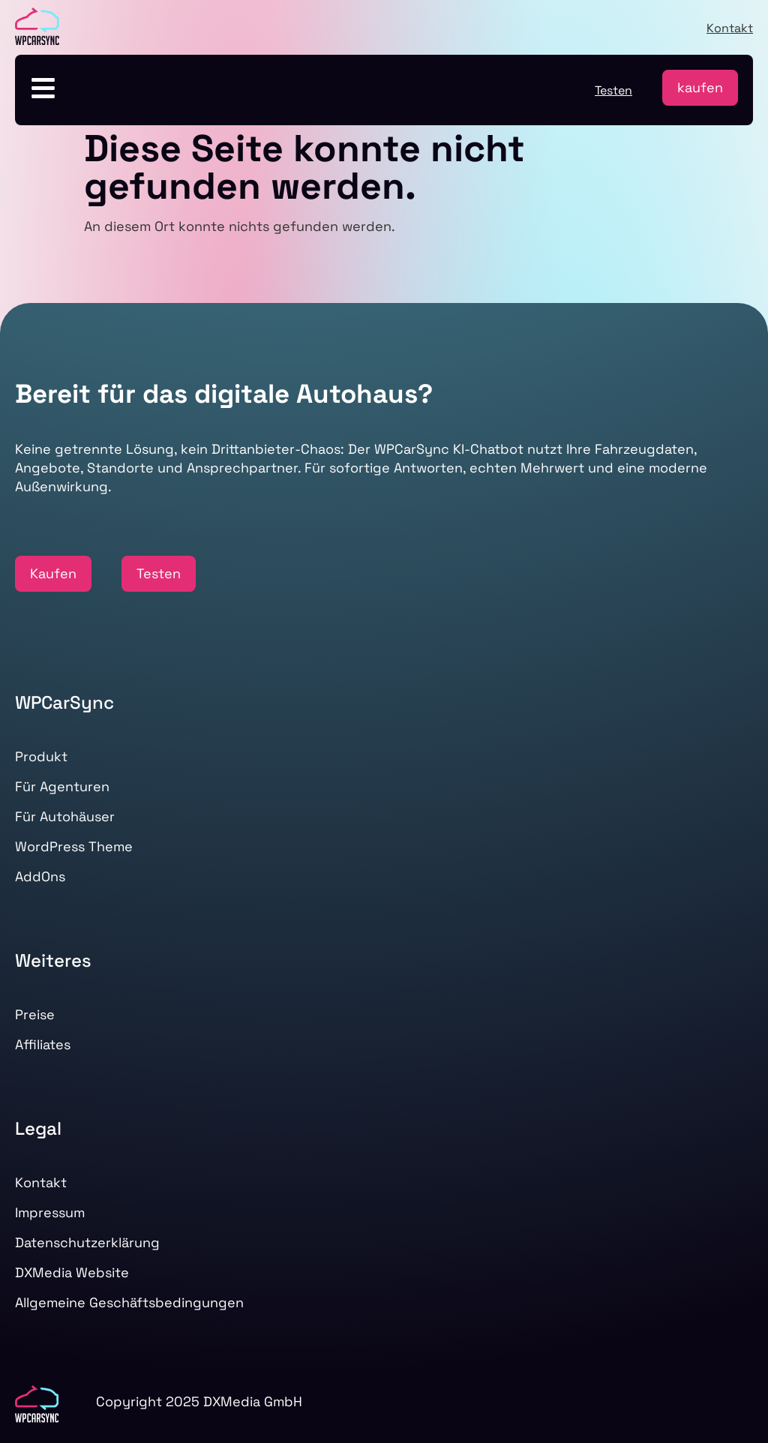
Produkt (41, 756)
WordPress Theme (74, 846)
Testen (613, 90)
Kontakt (729, 28)
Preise (35, 1014)
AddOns (40, 876)
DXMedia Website (72, 1272)
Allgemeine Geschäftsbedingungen (129, 1302)
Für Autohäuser (65, 816)
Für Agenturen (62, 786)
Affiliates (42, 1044)
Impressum (50, 1212)
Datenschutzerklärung (87, 1242)
